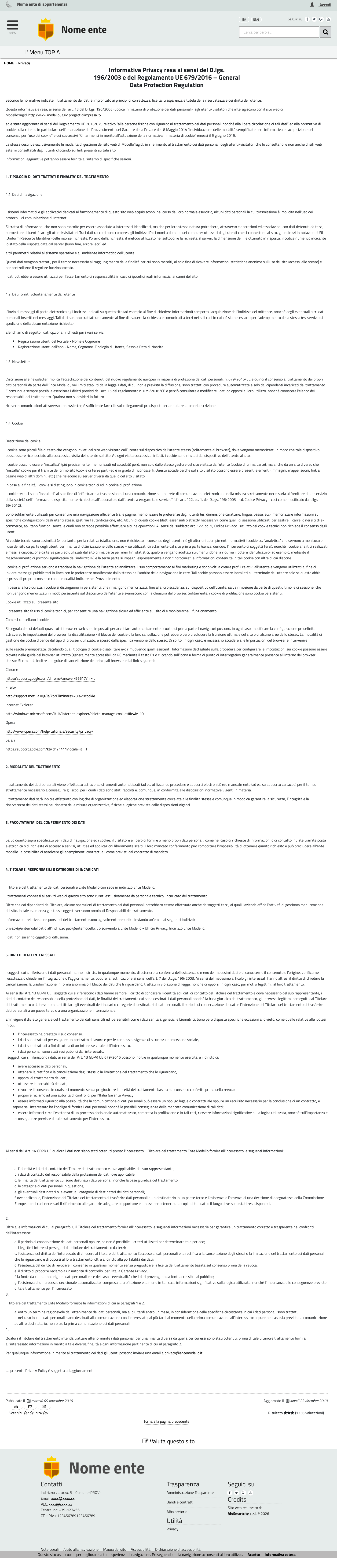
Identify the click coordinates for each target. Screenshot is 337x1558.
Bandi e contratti (180, 1502)
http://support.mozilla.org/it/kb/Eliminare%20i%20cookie (50, 696)
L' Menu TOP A (42, 52)
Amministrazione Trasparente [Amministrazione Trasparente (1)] (190, 1492)
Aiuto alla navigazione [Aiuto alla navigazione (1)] (81, 1549)
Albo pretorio (177, 1512)
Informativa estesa (280, 1554)
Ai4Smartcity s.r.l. (242, 1513)
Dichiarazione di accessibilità (178, 1549)
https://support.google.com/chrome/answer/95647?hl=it (50, 678)
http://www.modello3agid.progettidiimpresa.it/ (65, 115)
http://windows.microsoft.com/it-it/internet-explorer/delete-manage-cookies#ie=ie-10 (75, 713)
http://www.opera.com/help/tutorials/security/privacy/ (49, 731)
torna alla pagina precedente (166, 1421)
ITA (244, 19)
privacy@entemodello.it (183, 1353)
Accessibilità (140, 1549)
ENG (256, 19)
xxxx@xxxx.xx (63, 1498)
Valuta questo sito (169, 1441)
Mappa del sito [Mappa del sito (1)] (114, 1549)
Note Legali (50, 1549)
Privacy (24, 63)
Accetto (254, 1554)
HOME (9, 63)
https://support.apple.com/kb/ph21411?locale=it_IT (46, 749)
